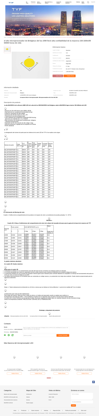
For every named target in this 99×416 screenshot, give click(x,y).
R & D (50, 399)
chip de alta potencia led (55, 316)
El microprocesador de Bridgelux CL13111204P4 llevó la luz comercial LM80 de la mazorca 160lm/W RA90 (14, 370)
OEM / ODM (51, 397)
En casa (27, 3)
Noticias (78, 2)
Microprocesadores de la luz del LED (19, 316)
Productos (33, 2)
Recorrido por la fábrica (48, 3)
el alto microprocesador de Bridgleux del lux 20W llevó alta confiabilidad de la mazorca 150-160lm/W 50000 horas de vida (55, 37)
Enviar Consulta (63, 335)
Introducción (29, 394)
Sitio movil (83, 410)
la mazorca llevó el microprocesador (38, 316)
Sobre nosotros (39, 3)
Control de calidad (58, 3)
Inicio (15, 410)
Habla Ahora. (83, 3)
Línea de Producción (53, 394)
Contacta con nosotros (68, 3)
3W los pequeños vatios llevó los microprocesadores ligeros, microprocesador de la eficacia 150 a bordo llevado (37, 370)
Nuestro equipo (29, 402)
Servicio (28, 399)
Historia (28, 397)
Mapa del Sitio (56, 410)
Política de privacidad (70, 410)
